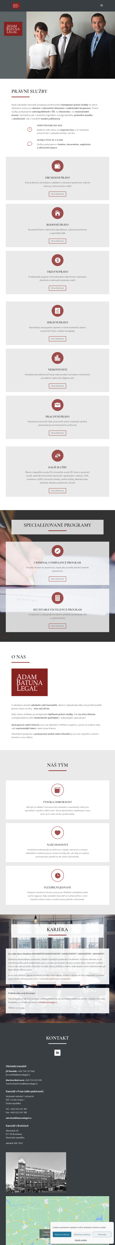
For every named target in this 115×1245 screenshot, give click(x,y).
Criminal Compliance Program (57, 562)
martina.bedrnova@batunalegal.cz (22, 1083)
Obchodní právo (57, 177)
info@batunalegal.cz (47, 1002)
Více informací (57, 194)
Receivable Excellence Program (57, 609)
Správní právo (57, 322)
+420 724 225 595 (33, 1080)
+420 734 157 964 (26, 1071)
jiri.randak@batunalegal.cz (18, 1074)
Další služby (57, 467)
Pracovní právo (58, 416)
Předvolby (102, 1234)
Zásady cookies (81, 1240)
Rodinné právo (57, 225)
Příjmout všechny (62, 1234)
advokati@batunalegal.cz (18, 1118)
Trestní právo (57, 272)
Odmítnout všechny (82, 1234)
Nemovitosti (57, 369)
